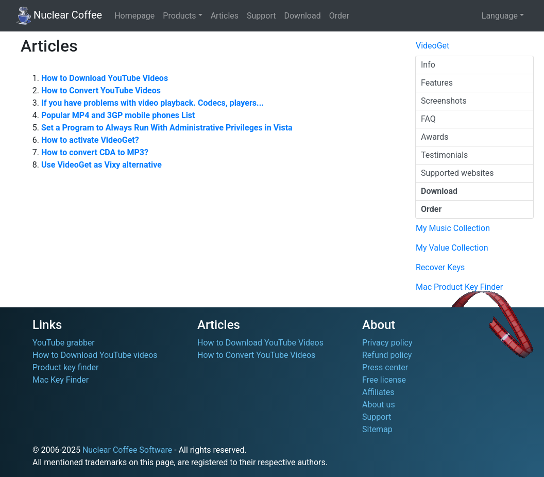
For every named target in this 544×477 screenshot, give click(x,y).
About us (378, 404)
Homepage (134, 16)
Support (261, 16)
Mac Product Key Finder (459, 287)
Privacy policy (387, 343)
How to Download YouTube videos (95, 355)
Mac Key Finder (60, 380)
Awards (434, 137)
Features (437, 83)
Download (302, 16)
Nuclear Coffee (59, 16)
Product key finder (65, 367)
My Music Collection (453, 228)
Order (339, 16)
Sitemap (377, 429)
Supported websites (457, 173)
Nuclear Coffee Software (127, 450)
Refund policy (387, 355)
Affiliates (378, 392)
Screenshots (444, 101)
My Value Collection (452, 248)
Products (179, 16)
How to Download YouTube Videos (260, 343)
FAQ (428, 119)
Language (500, 16)
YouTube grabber (63, 343)
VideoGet (432, 46)
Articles (225, 16)
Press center (385, 367)
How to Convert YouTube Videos (256, 355)
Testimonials (444, 155)
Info (428, 65)
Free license (384, 380)
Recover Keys (440, 267)
